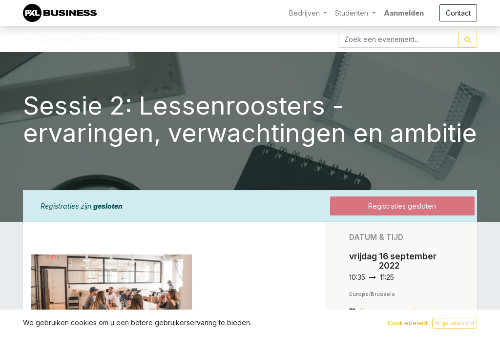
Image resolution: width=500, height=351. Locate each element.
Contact (458, 13)
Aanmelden (404, 13)
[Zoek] (467, 39)
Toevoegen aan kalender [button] (400, 311)
